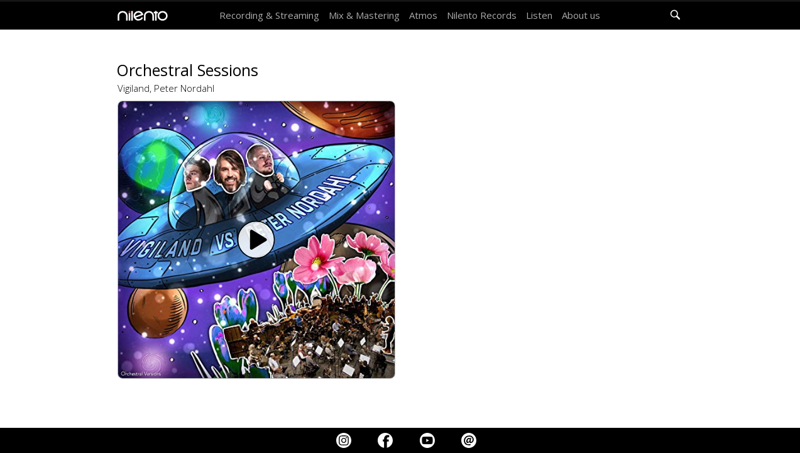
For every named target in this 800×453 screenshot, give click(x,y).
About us (581, 15)
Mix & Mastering (364, 15)
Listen (539, 15)
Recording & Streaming (269, 15)
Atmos (423, 15)
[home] (139, 15)
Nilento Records (482, 15)
